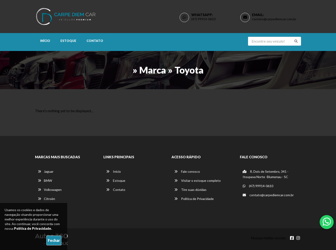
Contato (95, 41)
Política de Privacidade (194, 199)
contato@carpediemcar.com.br (274, 19)
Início (45, 41)
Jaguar (45, 171)
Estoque (68, 41)
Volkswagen (50, 190)
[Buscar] (296, 41)
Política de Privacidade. (33, 228)
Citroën (46, 199)
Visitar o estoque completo (197, 180)
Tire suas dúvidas (190, 190)
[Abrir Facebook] (292, 238)
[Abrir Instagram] (298, 238)
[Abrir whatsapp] (327, 221)
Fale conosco (187, 171)
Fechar (54, 240)
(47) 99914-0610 (203, 19)
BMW (45, 180)
